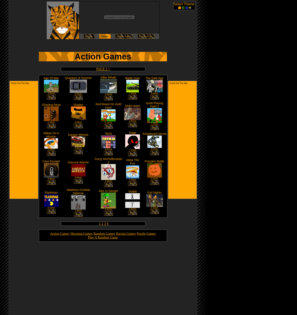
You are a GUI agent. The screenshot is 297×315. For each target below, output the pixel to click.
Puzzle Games (146, 233)
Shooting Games (81, 233)
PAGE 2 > (103, 69)
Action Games (59, 233)
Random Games (104, 233)
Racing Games (126, 233)
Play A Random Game (103, 237)
